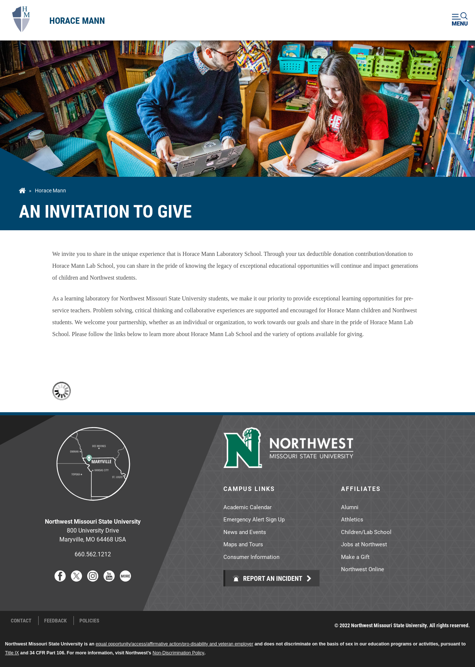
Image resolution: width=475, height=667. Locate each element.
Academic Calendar (247, 507)
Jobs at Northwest (364, 544)
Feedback (55, 620)
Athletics (352, 519)
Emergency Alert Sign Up (254, 519)
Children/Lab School (366, 532)
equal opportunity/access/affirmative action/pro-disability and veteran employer (174, 644)
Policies (89, 620)
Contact (21, 620)
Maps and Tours (243, 544)
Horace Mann (77, 20)
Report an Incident (267, 578)
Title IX (12, 652)
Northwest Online (362, 569)
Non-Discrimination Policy (178, 652)
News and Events (244, 532)
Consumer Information (251, 556)
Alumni (349, 507)
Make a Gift (355, 556)
